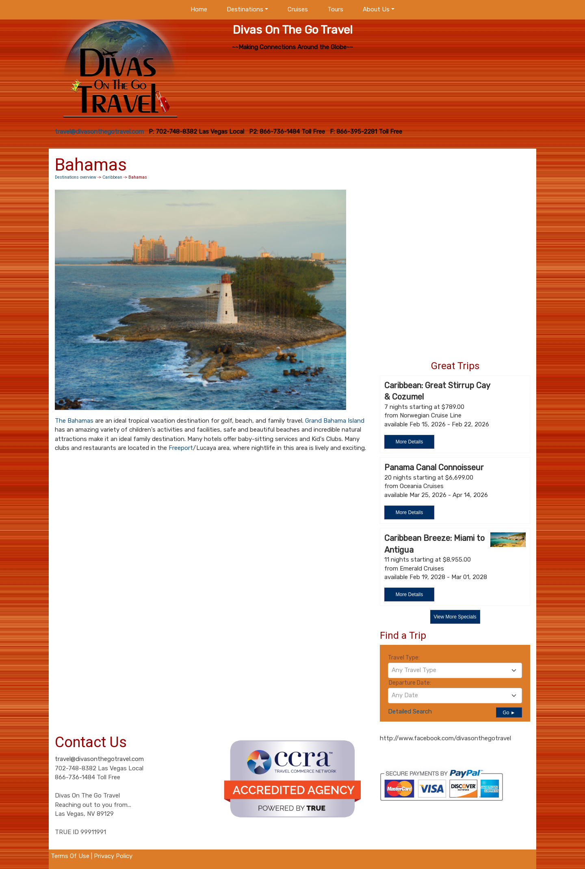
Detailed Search (410, 711)
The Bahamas (74, 420)
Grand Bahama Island (334, 420)
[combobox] (455, 670)
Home (199, 9)
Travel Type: (404, 657)
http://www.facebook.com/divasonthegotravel (445, 738)
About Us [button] (376, 9)
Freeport (181, 448)
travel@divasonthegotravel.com (99, 759)
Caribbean (112, 177)
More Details (409, 442)
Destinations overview (75, 177)
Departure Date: (410, 682)
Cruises (298, 9)
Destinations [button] (245, 9)
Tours (335, 9)
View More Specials (454, 617)
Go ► (509, 713)
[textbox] (455, 670)
